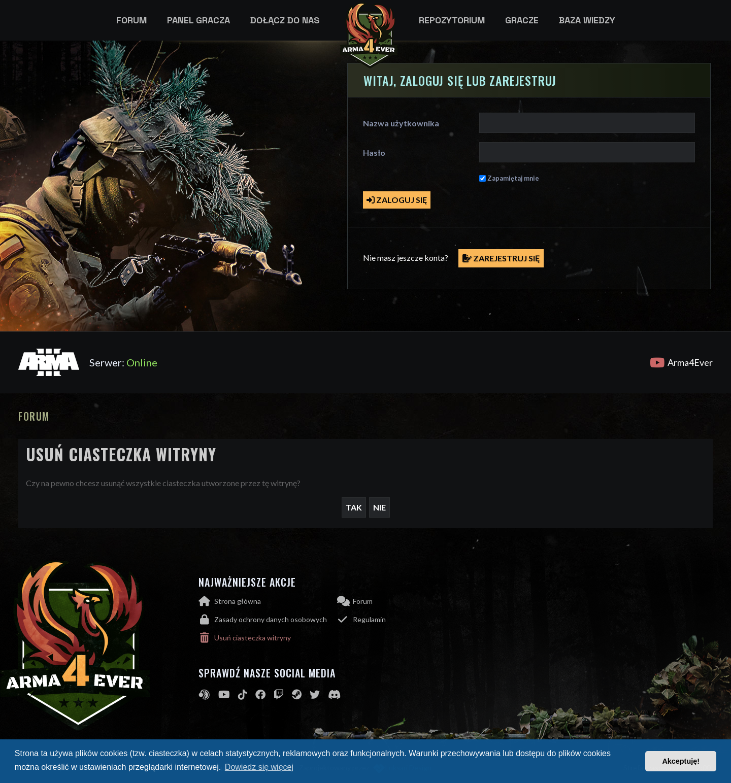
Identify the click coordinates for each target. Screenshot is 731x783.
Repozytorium (452, 20)
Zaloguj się (397, 200)
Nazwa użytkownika (401, 123)
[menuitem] (267, 620)
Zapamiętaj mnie (513, 178)
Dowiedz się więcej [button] (259, 767)
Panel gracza (198, 20)
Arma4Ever (681, 362)
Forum (131, 20)
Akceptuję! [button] (681, 761)
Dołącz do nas (285, 20)
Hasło (374, 152)
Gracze (522, 20)
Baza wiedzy (587, 20)
